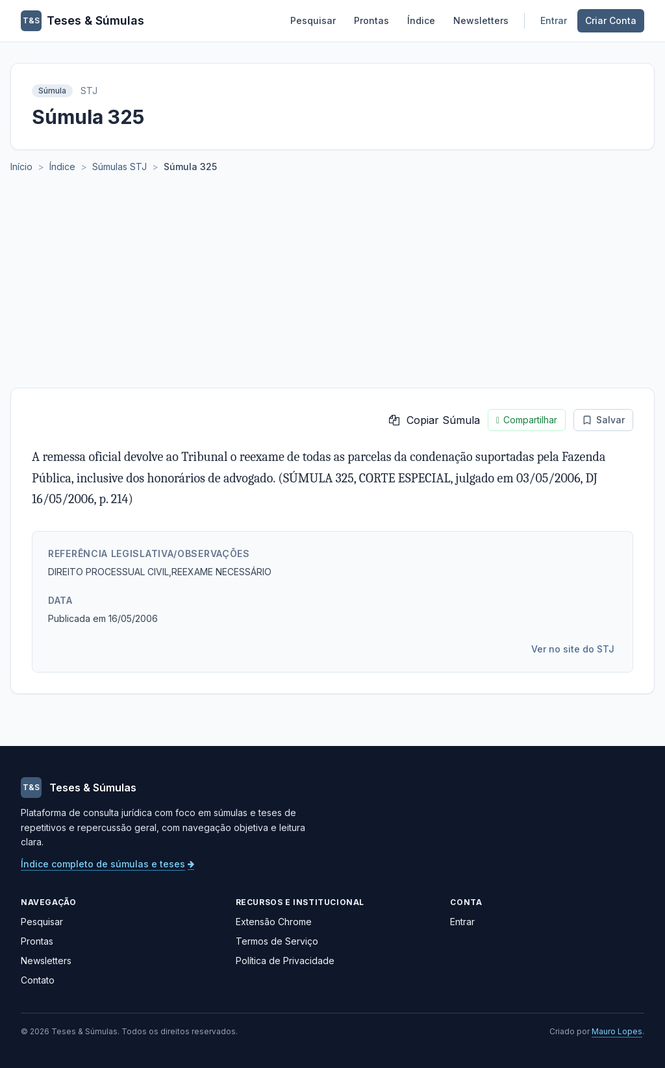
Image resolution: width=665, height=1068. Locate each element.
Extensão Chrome (274, 921)
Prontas (371, 20)
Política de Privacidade (285, 960)
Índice (421, 20)
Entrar (553, 20)
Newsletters (480, 20)
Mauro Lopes (617, 1031)
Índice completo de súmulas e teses (107, 863)
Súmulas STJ (119, 166)
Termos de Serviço (277, 941)
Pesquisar (313, 20)
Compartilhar (526, 420)
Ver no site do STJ (572, 648)
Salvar (603, 419)
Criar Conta (610, 20)
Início (21, 166)
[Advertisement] (332, 290)
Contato (38, 980)
